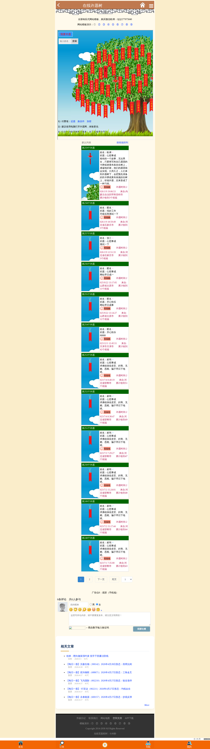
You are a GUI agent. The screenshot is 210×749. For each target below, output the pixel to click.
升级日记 (81, 718)
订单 (61, 746)
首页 (20, 746)
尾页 (114, 579)
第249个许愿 (88, 501)
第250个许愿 (88, 465)
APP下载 (129, 718)
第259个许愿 (88, 148)
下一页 (101, 579)
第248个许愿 (88, 538)
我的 (189, 746)
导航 (148, 746)
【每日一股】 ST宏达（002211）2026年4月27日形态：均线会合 (98, 689)
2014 (97, 728)
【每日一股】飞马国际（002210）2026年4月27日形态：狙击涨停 (99, 680)
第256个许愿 (88, 264)
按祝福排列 (122, 142)
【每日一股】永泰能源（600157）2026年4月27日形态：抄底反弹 (99, 697)
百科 (70, 659)
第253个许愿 (88, 355)
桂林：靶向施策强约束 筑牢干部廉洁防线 (87, 656)
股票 (70, 667)
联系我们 (93, 718)
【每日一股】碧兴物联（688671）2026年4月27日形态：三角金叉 (99, 672)
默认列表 (86, 142)
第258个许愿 (88, 203)
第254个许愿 (88, 324)
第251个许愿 (88, 428)
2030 (103, 728)
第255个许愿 (88, 294)
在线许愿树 (92, 5)
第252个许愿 (88, 391)
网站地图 (105, 718)
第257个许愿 (88, 233)
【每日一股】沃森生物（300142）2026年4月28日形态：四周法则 (99, 664)
